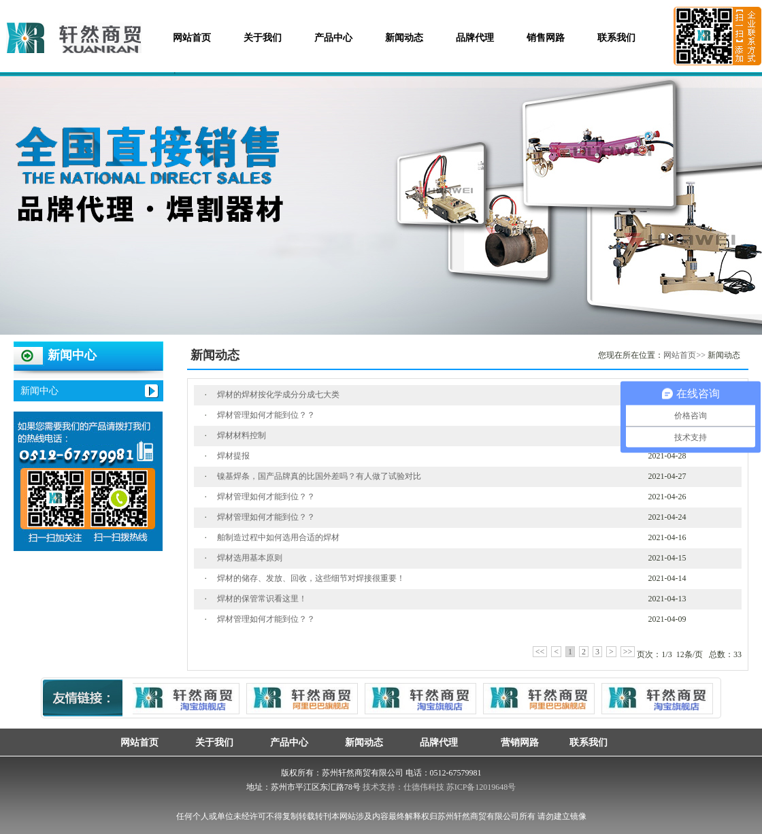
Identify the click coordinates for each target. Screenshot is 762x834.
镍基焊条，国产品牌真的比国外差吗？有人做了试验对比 (319, 476)
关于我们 (263, 38)
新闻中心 (39, 391)
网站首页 (192, 38)
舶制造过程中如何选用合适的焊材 (278, 537)
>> (628, 651)
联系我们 (616, 38)
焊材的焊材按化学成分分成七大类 (278, 394)
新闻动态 (404, 38)
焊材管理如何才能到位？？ (266, 415)
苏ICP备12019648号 (481, 787)
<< (540, 651)
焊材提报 (233, 456)
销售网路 (546, 38)
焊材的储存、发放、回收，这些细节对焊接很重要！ (311, 578)
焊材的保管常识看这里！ (262, 598)
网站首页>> (684, 355)
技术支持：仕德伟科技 (403, 787)
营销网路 (513, 742)
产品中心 (333, 38)
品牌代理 (475, 38)
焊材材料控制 (241, 435)
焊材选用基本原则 (249, 558)
